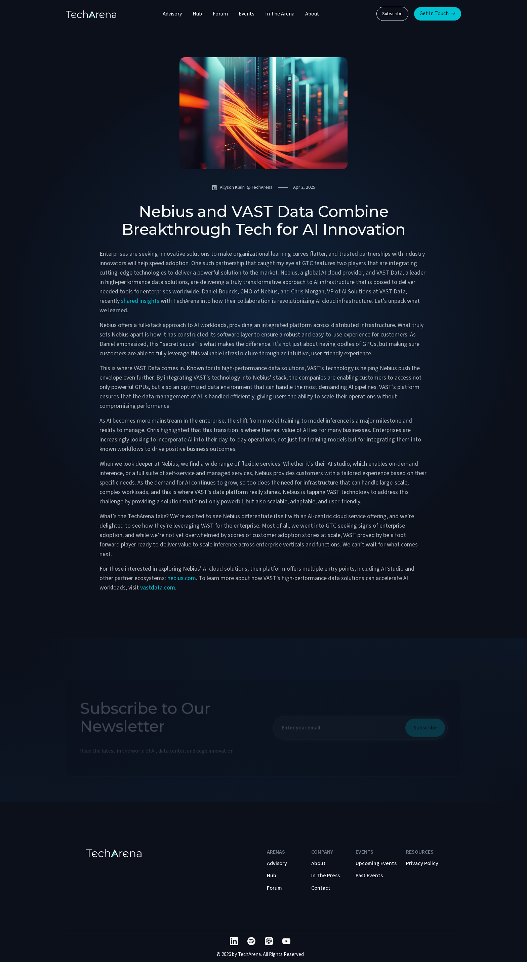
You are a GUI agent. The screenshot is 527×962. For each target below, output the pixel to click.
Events (246, 14)
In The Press (325, 875)
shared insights (140, 301)
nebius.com (181, 578)
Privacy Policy (422, 863)
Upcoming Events (376, 863)
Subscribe (392, 13)
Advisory (172, 14)
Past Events (369, 875)
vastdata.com (157, 587)
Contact (320, 888)
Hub (197, 14)
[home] (91, 14)
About (312, 14)
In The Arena (279, 14)
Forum (220, 14)
